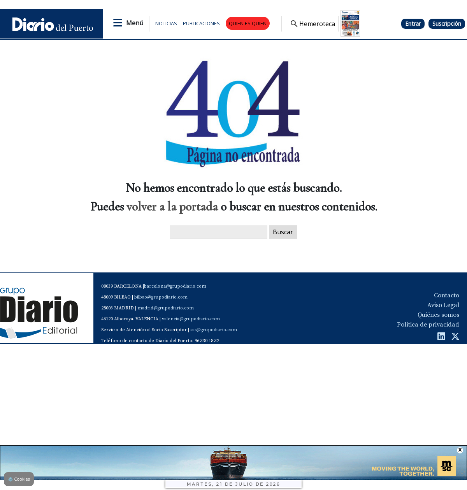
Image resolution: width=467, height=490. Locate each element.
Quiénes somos (438, 315)
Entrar (413, 23)
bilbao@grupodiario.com (161, 297)
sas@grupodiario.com (213, 330)
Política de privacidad (428, 324)
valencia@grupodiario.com (191, 319)
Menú (134, 23)
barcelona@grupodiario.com (175, 286)
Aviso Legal (443, 305)
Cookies (19, 479)
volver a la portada (172, 206)
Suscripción (446, 23)
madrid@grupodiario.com (165, 308)
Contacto (446, 295)
